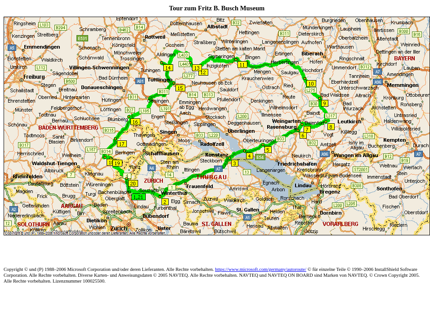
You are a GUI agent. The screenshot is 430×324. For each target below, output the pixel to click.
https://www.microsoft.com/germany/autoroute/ (260, 269)
